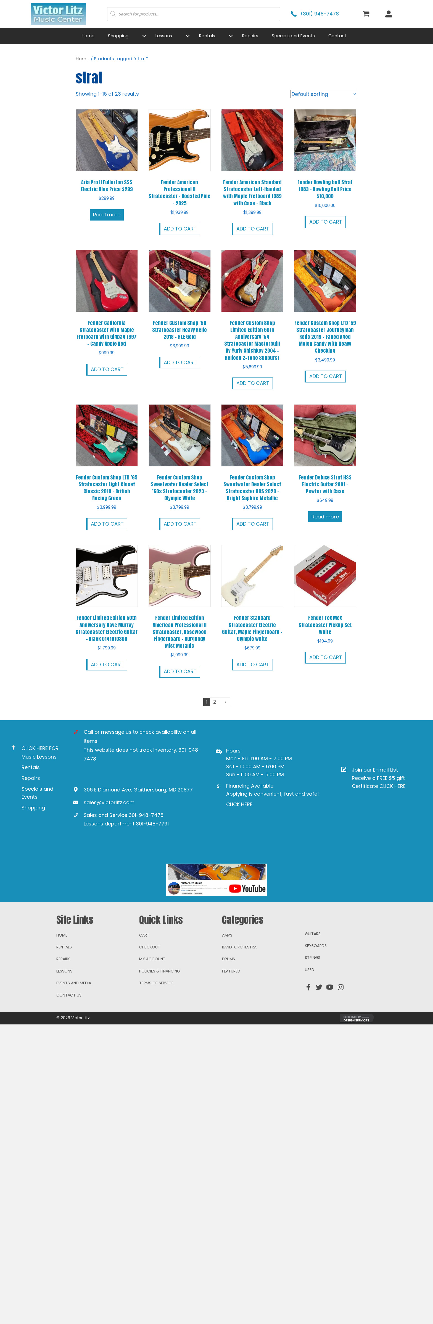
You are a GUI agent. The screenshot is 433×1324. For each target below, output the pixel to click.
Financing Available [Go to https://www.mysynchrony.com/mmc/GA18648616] (249, 785)
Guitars (313, 1007)
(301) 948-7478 (320, 13)
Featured (231, 1044)
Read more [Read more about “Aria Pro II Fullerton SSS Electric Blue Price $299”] (106, 214)
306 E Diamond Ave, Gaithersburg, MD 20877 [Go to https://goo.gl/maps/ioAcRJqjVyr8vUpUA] (138, 789)
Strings (312, 1031)
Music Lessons (39, 756)
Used (309, 1043)
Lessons (64, 1044)
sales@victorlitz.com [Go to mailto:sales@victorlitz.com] (109, 802)
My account (152, 1032)
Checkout (149, 1020)
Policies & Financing (159, 1044)
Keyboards (316, 1019)
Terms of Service (156, 1056)
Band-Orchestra (239, 1020)
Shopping (33, 807)
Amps (227, 1008)
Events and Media (73, 1056)
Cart (144, 1008)
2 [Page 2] (214, 701)
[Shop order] (323, 94)
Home (82, 59)
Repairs (31, 778)
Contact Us (68, 1068)
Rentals (31, 767)
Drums (228, 1032)
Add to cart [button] (180, 228)
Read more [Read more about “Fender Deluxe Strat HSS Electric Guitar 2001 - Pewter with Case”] (325, 516)
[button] (144, 35)
